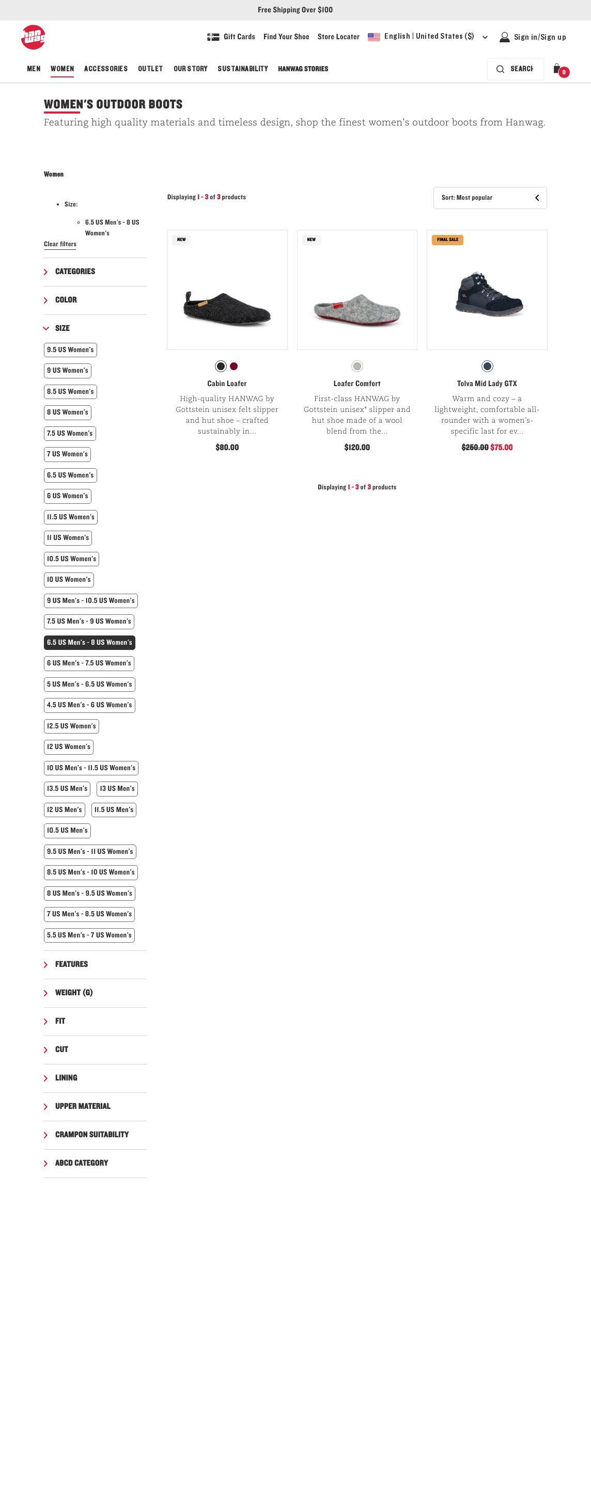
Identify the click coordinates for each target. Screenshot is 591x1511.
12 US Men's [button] (64, 809)
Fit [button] (60, 1021)
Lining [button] (66, 1078)
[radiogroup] (227, 366)
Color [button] (66, 300)
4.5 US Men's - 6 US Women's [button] (89, 705)
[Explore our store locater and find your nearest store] (339, 37)
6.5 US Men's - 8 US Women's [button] (89, 642)
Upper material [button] (83, 1106)
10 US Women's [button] (69, 579)
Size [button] (62, 328)
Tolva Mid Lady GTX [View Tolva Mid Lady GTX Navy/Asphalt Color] (487, 384)
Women (62, 69)
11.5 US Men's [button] (114, 809)
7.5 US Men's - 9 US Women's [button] (89, 621)
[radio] (221, 366)
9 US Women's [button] (67, 370)
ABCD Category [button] (81, 1163)
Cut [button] (61, 1050)
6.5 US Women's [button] (70, 475)
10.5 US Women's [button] (71, 558)
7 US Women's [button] (67, 454)
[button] (559, 69)
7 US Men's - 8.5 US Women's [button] (89, 914)
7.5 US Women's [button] (70, 433)
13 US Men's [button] (117, 788)
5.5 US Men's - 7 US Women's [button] (89, 935)
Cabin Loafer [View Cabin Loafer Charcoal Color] (227, 384)
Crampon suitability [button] (92, 1135)
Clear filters (60, 244)
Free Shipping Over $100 (295, 10)
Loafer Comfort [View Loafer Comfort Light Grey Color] (357, 384)
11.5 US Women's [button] (71, 517)
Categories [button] (75, 272)
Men (33, 69)
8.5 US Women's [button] (70, 391)
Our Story (191, 69)
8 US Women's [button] (67, 412)
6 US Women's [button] (67, 495)
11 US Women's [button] (68, 537)
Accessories (106, 69)
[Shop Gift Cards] (231, 37)
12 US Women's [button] (68, 746)
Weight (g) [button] (74, 993)
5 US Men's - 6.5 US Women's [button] (89, 684)
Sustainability (242, 69)
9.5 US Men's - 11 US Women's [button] (90, 851)
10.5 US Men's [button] (67, 830)
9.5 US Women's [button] (70, 349)
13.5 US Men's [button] (67, 788)
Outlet (150, 69)
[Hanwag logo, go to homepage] (33, 37)
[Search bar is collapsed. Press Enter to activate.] (516, 69)
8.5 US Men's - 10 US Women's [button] (91, 872)
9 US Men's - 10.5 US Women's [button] (91, 600)
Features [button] (71, 964)
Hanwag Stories (303, 69)
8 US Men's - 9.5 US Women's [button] (89, 893)
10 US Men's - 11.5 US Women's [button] (91, 768)
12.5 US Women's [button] (71, 726)
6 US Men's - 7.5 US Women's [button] (89, 663)
